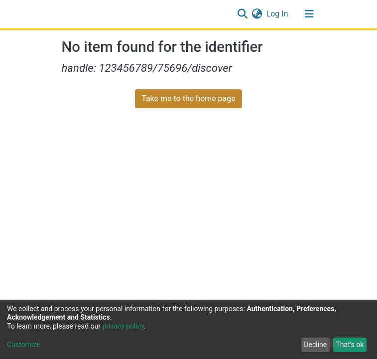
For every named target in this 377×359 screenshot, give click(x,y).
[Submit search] (243, 14)
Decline (315, 345)
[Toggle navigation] (309, 14)
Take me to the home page (188, 98)
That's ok (350, 345)
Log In (277, 13)
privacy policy (123, 326)
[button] (257, 14)
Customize (23, 345)
